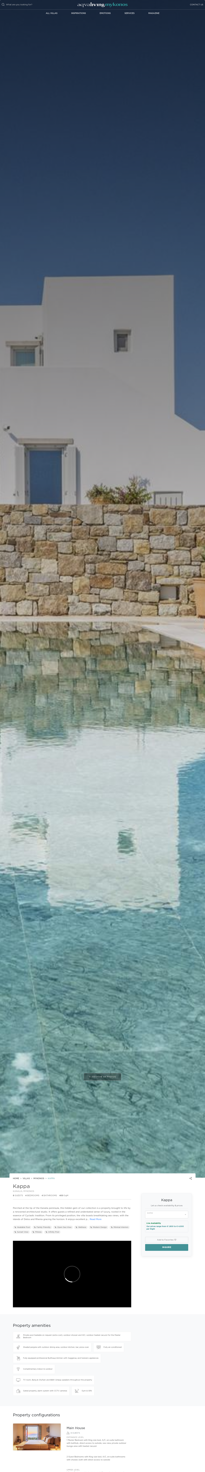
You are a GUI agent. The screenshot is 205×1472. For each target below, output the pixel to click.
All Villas (51, 13)
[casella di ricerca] (35, 4)
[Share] (190, 1178)
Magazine (153, 13)
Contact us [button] (196, 5)
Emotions (105, 13)
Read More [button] (95, 1219)
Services (129, 13)
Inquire (166, 1247)
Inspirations (78, 13)
